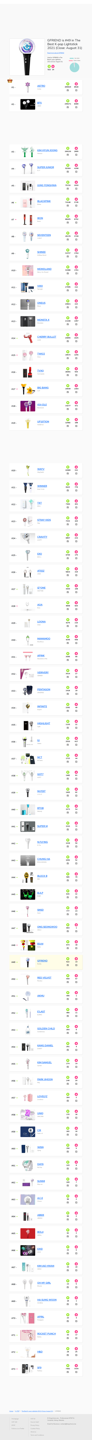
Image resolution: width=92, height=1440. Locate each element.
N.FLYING (42, 842)
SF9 (39, 1367)
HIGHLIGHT (43, 723)
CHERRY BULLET (46, 336)
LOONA (41, 621)
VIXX (40, 286)
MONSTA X (43, 319)
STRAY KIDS (44, 520)
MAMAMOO (43, 638)
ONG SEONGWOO (47, 926)
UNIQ (40, 1113)
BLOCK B (42, 876)
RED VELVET (44, 977)
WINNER (42, 486)
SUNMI (41, 1181)
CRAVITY (42, 537)
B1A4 (40, 943)
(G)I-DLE (42, 404)
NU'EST (41, 791)
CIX (39, 1130)
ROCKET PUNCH (46, 1333)
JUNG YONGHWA (46, 185)
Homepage (15, 1419)
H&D (40, 1351)
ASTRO (41, 86)
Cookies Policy (35, 1429)
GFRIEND (42, 960)
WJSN (40, 1147)
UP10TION (43, 421)
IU (38, 740)
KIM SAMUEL (44, 1062)
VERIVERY (43, 672)
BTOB (40, 808)
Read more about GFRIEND (55, 53)
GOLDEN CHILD (46, 1028)
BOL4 (40, 1232)
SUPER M (42, 826)
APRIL (40, 1316)
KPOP (13, 1425)
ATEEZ (40, 570)
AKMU (40, 995)
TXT (39, 503)
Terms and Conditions (37, 1435)
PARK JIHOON (45, 1079)
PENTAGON (43, 689)
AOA (39, 604)
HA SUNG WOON (47, 1299)
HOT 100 (14, 1422)
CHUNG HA (43, 859)
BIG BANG (43, 387)
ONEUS (41, 303)
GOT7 (40, 774)
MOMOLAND (44, 269)
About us (33, 1432)
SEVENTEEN (44, 235)
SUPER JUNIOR (45, 167)
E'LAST (41, 1011)
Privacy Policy (35, 1425)
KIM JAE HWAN (45, 1266)
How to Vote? (35, 1422)
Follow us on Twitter (18, 1429)
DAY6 (40, 1164)
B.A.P (40, 893)
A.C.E (40, 1198)
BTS (39, 102)
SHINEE (41, 252)
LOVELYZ (42, 1096)
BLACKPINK (44, 201)
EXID (40, 1249)
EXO (39, 553)
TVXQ (40, 370)
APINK (41, 655)
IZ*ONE (41, 587)
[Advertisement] (46, 18)
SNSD (40, 909)
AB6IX (40, 1215)
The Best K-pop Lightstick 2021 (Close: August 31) (37, 1411)
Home (11, 1411)
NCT (39, 757)
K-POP (17, 1411)
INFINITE (42, 706)
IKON (40, 218)
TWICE (41, 353)
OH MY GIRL (44, 1282)
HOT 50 (33, 1419)
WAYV (40, 469)
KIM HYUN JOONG (47, 150)
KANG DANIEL (45, 1045)
